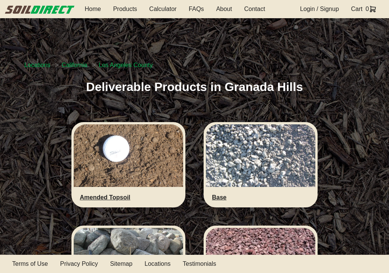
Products (125, 9)
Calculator (163, 9)
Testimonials (199, 263)
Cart (356, 9)
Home (93, 9)
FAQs (196, 9)
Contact (254, 9)
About (224, 9)
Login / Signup (319, 9)
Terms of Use (30, 263)
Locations (37, 65)
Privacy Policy (79, 263)
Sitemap (121, 263)
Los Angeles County (126, 65)
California (74, 65)
